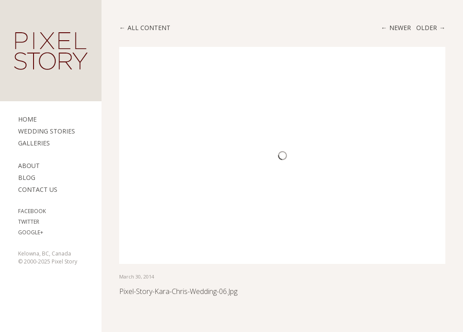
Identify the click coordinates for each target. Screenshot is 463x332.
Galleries (34, 143)
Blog (26, 177)
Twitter (28, 221)
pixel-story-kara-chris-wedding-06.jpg (178, 291)
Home (27, 119)
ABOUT (29, 165)
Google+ (30, 232)
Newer (400, 27)
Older (426, 27)
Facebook (32, 211)
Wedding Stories (46, 131)
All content (149, 27)
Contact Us (37, 189)
